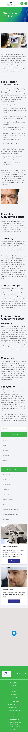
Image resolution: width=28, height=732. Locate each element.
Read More (14, 561)
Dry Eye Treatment (14, 713)
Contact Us (6, 460)
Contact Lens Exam (14, 707)
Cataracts (14, 716)
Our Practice (6, 440)
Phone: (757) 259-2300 (14, 726)
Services (5, 445)
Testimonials (6, 455)
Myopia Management (14, 710)
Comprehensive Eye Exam (14, 704)
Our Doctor (5, 450)
